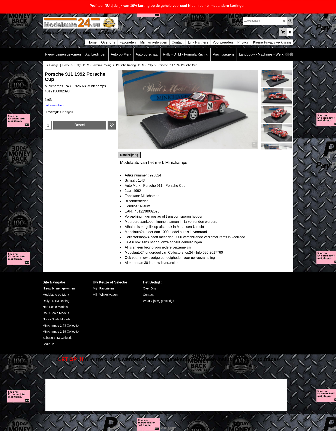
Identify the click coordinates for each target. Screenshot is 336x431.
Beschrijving (129, 155)
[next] (291, 54)
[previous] (287, 54)
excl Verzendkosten (55, 105)
